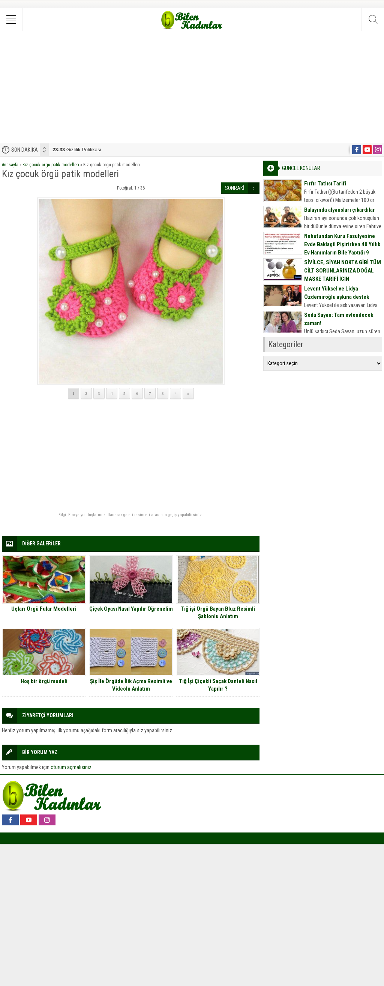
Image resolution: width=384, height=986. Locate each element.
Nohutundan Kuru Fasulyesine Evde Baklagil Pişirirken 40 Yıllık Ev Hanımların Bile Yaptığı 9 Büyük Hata (342, 248)
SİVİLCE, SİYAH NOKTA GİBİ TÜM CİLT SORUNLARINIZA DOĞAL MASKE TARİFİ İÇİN (342, 270)
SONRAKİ (234, 188)
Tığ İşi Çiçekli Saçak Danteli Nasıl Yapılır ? (218, 685)
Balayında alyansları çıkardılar (339, 209)
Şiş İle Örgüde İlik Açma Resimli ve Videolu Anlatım (131, 685)
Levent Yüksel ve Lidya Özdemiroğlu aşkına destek (336, 292)
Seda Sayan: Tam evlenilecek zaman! (338, 319)
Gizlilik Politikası (76, 149)
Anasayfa (10, 164)
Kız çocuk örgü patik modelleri (50, 164)
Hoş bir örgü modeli (44, 681)
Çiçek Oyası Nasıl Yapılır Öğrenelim (131, 608)
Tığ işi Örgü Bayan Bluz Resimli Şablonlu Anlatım (218, 612)
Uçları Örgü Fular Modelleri (43, 608)
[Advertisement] (192, 87)
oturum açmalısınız (71, 767)
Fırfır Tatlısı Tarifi (325, 183)
